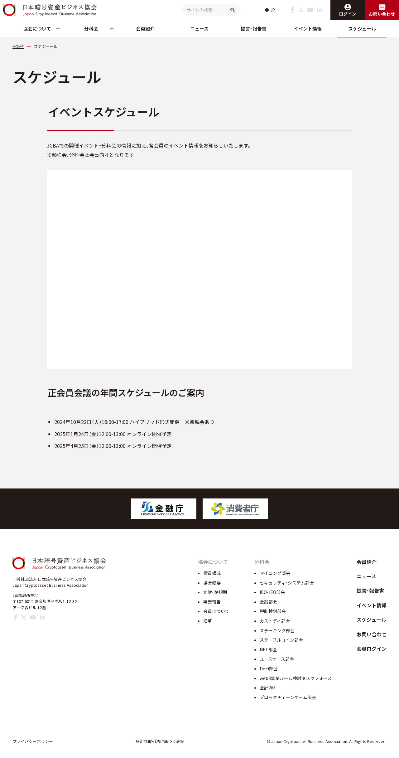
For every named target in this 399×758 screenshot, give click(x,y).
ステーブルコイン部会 (281, 640)
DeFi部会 (269, 668)
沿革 (207, 621)
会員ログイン (372, 648)
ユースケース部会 (277, 659)
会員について (216, 611)
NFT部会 (268, 649)
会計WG (267, 687)
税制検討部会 (273, 611)
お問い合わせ (372, 634)
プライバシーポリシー (32, 741)
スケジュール (362, 28)
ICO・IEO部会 (272, 592)
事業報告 (212, 602)
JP (272, 10)
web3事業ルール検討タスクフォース (296, 678)
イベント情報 (308, 28)
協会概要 (212, 583)
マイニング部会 (275, 573)
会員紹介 (145, 28)
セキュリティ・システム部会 (287, 583)
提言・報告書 (254, 28)
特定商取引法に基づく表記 (160, 741)
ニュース (199, 28)
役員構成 (212, 573)
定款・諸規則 (215, 592)
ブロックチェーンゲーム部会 (288, 697)
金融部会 (268, 602)
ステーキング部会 (277, 630)
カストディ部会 (275, 621)
